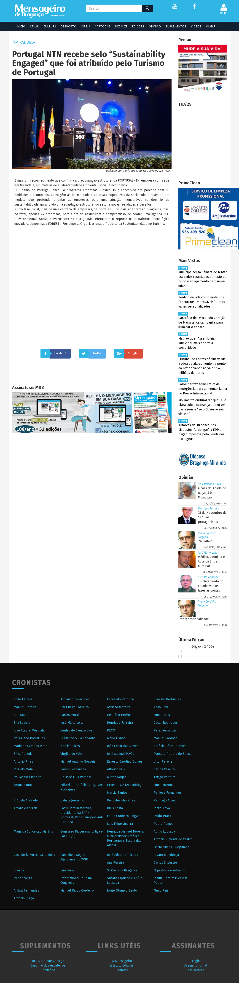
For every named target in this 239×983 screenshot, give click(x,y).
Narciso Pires (70, 746)
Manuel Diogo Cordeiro (77, 890)
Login (196, 961)
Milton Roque (116, 777)
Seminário (48, 970)
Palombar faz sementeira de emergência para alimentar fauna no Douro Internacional (202, 388)
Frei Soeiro (22, 715)
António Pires (23, 761)
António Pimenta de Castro (173, 839)
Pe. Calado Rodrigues (29, 738)
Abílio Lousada (164, 831)
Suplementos (174, 26)
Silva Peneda (23, 754)
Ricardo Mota (23, 769)
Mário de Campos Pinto (30, 746)
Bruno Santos (23, 785)
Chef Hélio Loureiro (74, 707)
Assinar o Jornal (195, 965)
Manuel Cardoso (165, 738)
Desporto (66, 26)
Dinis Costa (115, 808)
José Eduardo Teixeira (122, 855)
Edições (136, 26)
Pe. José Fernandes (168, 793)
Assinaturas (196, 970)
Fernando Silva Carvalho (78, 738)
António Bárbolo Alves (170, 746)
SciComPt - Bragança (122, 870)
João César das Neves (122, 746)
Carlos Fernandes (73, 769)
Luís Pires (67, 870)
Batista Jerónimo (72, 800)
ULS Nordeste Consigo (48, 961)
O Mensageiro (122, 961)
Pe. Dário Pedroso (120, 715)
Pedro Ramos (163, 824)
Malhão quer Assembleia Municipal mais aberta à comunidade (196, 343)
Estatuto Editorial (121, 965)
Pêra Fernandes (165, 730)
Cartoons (101, 26)
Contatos (121, 970)
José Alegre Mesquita (29, 730)
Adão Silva (161, 707)
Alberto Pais (116, 769)
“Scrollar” (205, 541)
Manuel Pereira (25, 707)
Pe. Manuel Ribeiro (27, 777)
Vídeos (194, 26)
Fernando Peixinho (120, 699)
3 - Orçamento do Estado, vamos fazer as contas (210, 585)
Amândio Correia (26, 808)
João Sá (19, 870)
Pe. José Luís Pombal (75, 777)
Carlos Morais (70, 715)
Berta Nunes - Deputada (171, 847)
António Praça (24, 898)
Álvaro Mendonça (166, 855)
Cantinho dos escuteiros (47, 965)
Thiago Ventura (164, 777)
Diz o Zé (119, 26)
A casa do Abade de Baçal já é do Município (212, 492)
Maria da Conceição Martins (33, 831)
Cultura (47, 26)
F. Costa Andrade (208, 577)
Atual (32, 26)
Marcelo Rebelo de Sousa (172, 754)
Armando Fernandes (75, 699)
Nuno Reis (161, 890)
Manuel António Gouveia (77, 761)
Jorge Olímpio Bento (122, 890)
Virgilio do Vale (71, 754)
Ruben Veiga (23, 878)
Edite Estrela (23, 699)
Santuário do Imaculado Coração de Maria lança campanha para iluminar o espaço (202, 322)
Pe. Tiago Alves (165, 800)
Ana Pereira (115, 863)
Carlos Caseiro (164, 769)
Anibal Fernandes (26, 890)
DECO (111, 730)
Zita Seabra (22, 723)
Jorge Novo (162, 808)
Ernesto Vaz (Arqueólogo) (126, 785)
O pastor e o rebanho (169, 870)
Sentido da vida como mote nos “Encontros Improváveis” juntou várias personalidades (201, 301)
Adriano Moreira (118, 707)
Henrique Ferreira (209, 508)
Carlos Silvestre (165, 863)
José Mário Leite (207, 552)
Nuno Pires (162, 715)
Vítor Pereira (163, 761)
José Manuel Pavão (120, 754)
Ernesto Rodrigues (167, 699)
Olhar (209, 26)
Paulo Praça (162, 816)
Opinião (153, 26)
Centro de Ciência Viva (76, 730)
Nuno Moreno (164, 785)
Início (18, 26)
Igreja (83, 26)
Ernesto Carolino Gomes (124, 761)
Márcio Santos (117, 793)
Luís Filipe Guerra (120, 824)
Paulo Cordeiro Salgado (124, 816)
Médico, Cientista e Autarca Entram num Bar (211, 561)
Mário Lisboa (116, 738)
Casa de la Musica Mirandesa (34, 855)
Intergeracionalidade (193, 619)
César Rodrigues (166, 723)
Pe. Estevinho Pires (209, 484)
